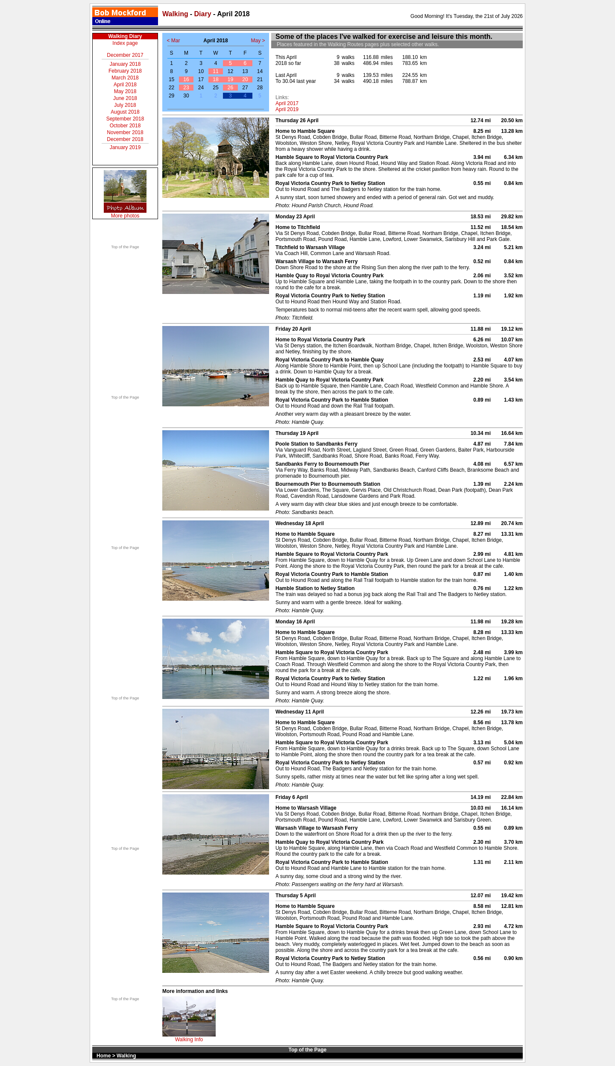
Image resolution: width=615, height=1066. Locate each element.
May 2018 (125, 91)
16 (186, 79)
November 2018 (125, 132)
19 (230, 79)
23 (186, 88)
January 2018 (125, 64)
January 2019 (125, 147)
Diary (202, 14)
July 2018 (125, 105)
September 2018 (125, 119)
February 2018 (125, 71)
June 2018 (125, 98)
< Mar (173, 41)
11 (215, 71)
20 (245, 79)
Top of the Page (125, 247)
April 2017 (287, 103)
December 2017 (125, 55)
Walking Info (189, 1040)
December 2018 (125, 139)
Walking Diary (125, 36)
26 (230, 88)
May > (258, 41)
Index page (125, 43)
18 (215, 79)
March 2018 (124, 78)
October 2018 (125, 126)
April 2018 (125, 85)
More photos (125, 216)
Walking (175, 14)
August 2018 (125, 112)
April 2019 (287, 109)
